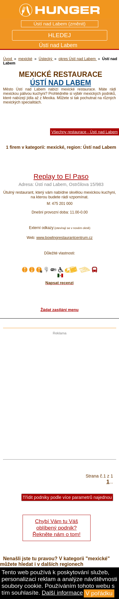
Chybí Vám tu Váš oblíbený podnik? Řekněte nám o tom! (56, 527)
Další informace (62, 592)
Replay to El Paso (61, 176)
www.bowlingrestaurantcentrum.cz (64, 238)
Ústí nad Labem (60, 83)
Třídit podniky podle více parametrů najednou (67, 497)
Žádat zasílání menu (59, 309)
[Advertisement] (58, 393)
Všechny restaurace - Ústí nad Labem (84, 132)
